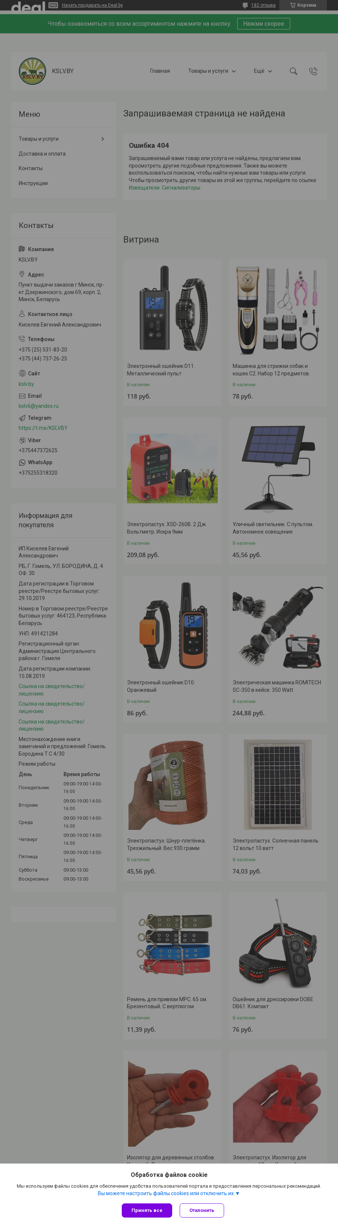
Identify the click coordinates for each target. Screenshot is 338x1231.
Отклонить (201, 1210)
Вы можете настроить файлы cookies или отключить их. (166, 1193)
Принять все (146, 1210)
